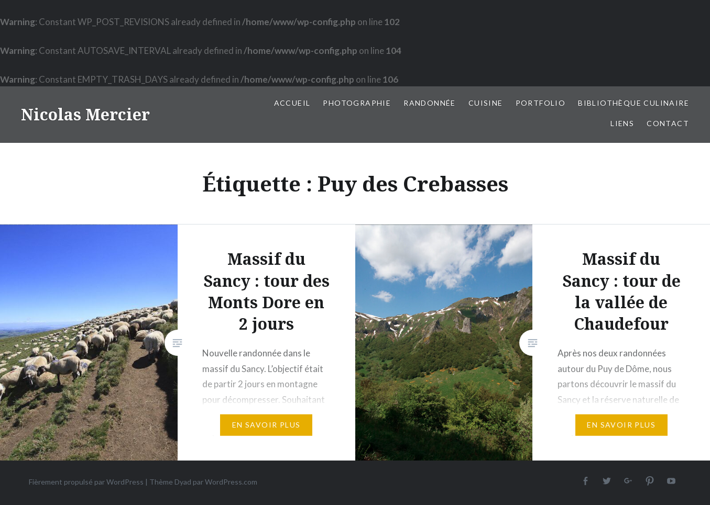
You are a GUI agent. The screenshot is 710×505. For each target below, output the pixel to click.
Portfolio (541, 102)
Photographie (357, 102)
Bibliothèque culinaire (633, 102)
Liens (622, 123)
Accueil (292, 102)
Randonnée (429, 102)
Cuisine (485, 102)
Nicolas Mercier (85, 114)
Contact (668, 123)
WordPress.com (231, 481)
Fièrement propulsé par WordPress (86, 481)
